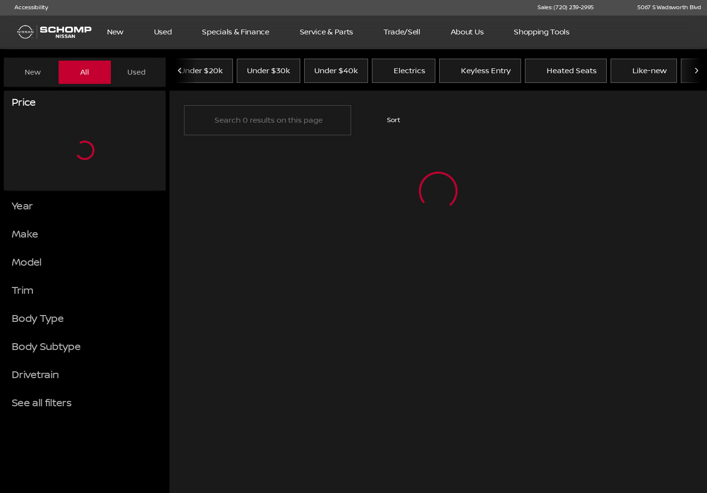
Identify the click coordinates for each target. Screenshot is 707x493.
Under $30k (268, 72)
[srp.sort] (388, 121)
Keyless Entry (480, 72)
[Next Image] (696, 72)
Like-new (644, 72)
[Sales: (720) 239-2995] (566, 8)
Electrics (403, 72)
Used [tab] (136, 72)
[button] (615, 8)
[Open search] (684, 32)
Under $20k (201, 72)
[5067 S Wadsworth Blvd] (665, 8)
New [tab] (33, 72)
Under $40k (336, 72)
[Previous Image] (180, 72)
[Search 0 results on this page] (267, 121)
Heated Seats (566, 72)
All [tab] (84, 72)
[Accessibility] (27, 8)
